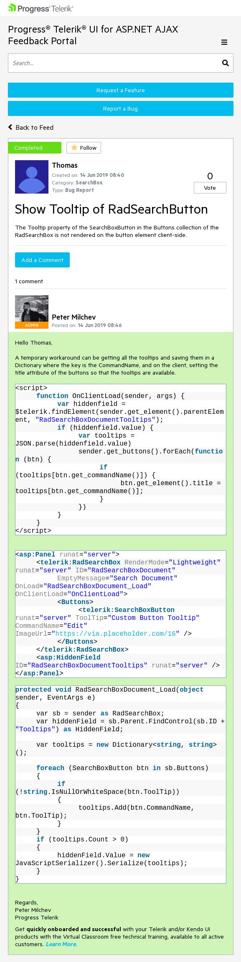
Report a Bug (120, 108)
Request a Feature (120, 90)
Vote (210, 187)
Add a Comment (42, 260)
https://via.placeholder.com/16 (116, 633)
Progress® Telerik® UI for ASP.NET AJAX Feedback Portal (93, 35)
